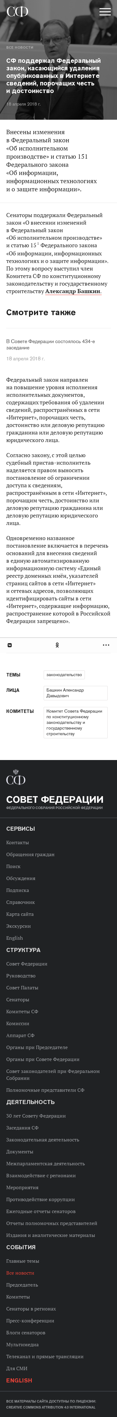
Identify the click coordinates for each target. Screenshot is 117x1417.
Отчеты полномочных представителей (51, 1223)
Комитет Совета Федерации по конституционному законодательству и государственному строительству (74, 722)
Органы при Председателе (37, 1047)
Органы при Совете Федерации (43, 1059)
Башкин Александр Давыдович (65, 692)
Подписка (17, 890)
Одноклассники (58, 645)
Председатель (22, 1285)
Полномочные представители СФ (45, 1090)
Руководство (21, 975)
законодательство (64, 674)
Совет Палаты (22, 987)
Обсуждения (20, 878)
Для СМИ (16, 1368)
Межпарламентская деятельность (45, 1163)
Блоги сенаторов (25, 1332)
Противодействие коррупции (40, 1199)
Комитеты (18, 1297)
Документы (19, 1151)
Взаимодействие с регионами (41, 1175)
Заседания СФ (22, 1127)
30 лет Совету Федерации (36, 1116)
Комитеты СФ (22, 1011)
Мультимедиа (22, 1344)
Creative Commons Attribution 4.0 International (50, 1407)
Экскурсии (18, 926)
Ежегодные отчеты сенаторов (41, 1211)
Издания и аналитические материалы (50, 1235)
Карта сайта (20, 914)
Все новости (19, 47)
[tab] (58, 645)
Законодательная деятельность (42, 1139)
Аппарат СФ (20, 1035)
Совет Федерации (26, 963)
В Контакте (9, 645)
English (14, 938)
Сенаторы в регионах (31, 1308)
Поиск (13, 866)
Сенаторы (17, 999)
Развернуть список (107, 645)
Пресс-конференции (30, 1320)
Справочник (20, 902)
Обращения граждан (30, 854)
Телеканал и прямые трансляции (45, 1356)
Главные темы (22, 1261)
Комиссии (17, 1023)
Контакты (17, 842)
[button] (104, 13)
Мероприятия (22, 1187)
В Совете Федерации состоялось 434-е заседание (50, 344)
